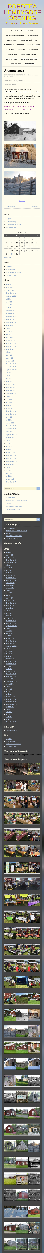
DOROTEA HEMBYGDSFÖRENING (22, 12)
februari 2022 (10, 384)
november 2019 (11, 429)
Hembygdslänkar (28, 54)
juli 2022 (8, 373)
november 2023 (11, 346)
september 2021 (11, 393)
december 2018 (11, 455)
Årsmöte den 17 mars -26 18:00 (16, 501)
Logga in (9, 219)
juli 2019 (8, 440)
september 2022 (11, 370)
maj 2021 (9, 402)
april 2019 (9, 449)
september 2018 (11, 461)
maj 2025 (9, 305)
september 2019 (11, 435)
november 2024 (11, 317)
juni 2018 (9, 470)
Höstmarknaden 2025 (13, 510)
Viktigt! (20, 45)
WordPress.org (11, 227)
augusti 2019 (10, 438)
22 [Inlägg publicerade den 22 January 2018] (7, 250)
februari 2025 (10, 311)
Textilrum (10, 49)
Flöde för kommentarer (13, 224)
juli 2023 (8, 352)
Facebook (22, 201)
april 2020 (9, 420)
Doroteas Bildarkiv (29, 59)
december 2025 (11, 293)
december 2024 (11, 314)
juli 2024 (8, 328)
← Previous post (9, 207)
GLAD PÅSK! (10, 498)
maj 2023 (9, 355)
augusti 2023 (10, 349)
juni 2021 (9, 399)
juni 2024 (9, 331)
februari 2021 (10, 408)
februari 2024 (10, 340)
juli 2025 (8, 299)
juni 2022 (9, 376)
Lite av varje (11, 59)
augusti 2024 (10, 325)
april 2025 (9, 308)
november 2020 (11, 414)
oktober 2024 (10, 319)
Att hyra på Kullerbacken (22, 31)
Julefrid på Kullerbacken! (14, 507)
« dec (6, 257)
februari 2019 (10, 452)
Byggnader (33, 35)
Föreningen (12, 40)
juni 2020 (9, 417)
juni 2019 (9, 443)
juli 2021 (8, 396)
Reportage (12, 54)
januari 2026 (10, 290)
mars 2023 (9, 358)
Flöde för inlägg (11, 221)
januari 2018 (10, 479)
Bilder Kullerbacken (15, 35)
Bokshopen (33, 49)
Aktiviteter (9, 45)
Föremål (21, 49)
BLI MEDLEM (30, 64)
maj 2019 (9, 446)
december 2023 (11, 343)
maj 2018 (9, 473)
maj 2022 (9, 379)
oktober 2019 (10, 432)
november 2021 (11, 390)
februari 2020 (10, 423)
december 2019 (11, 426)
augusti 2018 (10, 464)
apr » (10, 257)
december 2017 (11, 482)
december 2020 (11, 411)
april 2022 (9, 381)
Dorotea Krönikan (29, 40)
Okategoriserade (11, 84)
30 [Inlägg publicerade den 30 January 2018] (12, 254)
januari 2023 (10, 361)
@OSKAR (9, 80)
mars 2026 (9, 287)
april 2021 (9, 405)
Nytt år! (8, 504)
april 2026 (9, 284)
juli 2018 (8, 467)
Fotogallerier (33, 45)
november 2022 (11, 367)
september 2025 (11, 296)
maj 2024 (9, 334)
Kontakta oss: (15, 64)
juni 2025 (9, 302)
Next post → (36, 207)
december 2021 (11, 387)
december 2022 (11, 364)
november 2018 (11, 458)
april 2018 (9, 476)
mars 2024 (9, 337)
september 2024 (11, 322)
